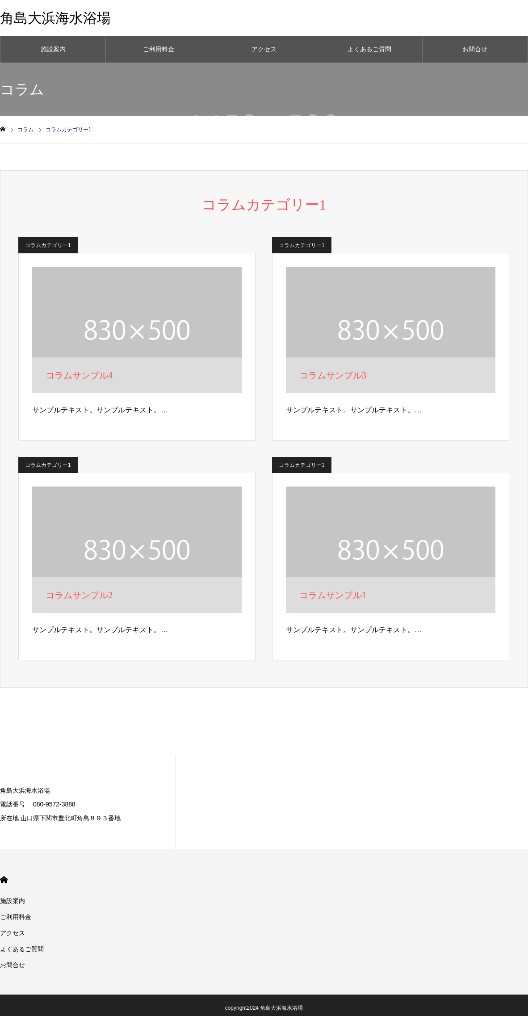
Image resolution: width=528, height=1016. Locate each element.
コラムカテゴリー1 (48, 245)
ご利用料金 (158, 49)
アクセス (264, 49)
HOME (4, 880)
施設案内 (53, 49)
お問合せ (474, 49)
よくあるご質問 (369, 49)
